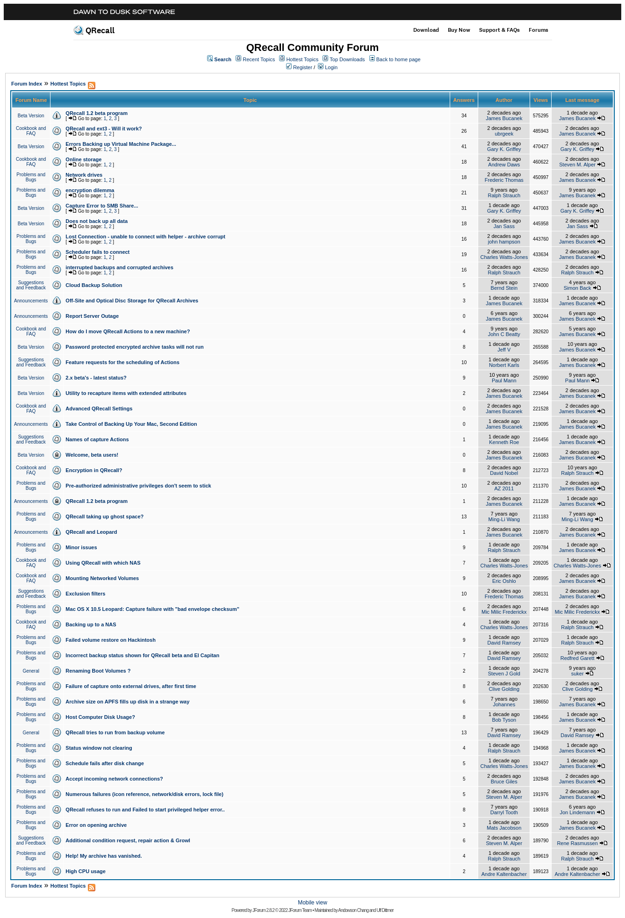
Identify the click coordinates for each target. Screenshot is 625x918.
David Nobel (504, 473)
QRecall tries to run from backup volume (115, 732)
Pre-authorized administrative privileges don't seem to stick (138, 485)
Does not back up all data (96, 221)
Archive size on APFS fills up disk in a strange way (127, 701)
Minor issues (81, 547)
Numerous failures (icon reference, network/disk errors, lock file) (144, 794)
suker (577, 673)
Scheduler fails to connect (97, 252)
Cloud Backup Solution (93, 285)
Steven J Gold (504, 673)
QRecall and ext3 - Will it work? (103, 128)
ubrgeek (504, 133)
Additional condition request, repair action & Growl (127, 840)
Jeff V (503, 349)
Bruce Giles (504, 781)
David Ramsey (504, 642)
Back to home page (398, 59)
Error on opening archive (96, 825)
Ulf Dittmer (384, 910)
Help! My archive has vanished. (103, 856)
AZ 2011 (504, 488)
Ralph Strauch (504, 195)
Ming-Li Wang (504, 519)
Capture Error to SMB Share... (101, 205)
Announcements (31, 300)
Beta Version (31, 115)
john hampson (504, 241)
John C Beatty (504, 334)
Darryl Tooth (504, 812)
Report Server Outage (92, 316)
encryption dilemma (89, 190)
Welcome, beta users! (91, 455)
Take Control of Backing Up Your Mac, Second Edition (131, 424)
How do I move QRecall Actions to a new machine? (127, 331)
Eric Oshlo (504, 581)
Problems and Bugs (30, 177)
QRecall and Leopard (91, 532)
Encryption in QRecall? (93, 470)
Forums (538, 30)
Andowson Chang (353, 910)
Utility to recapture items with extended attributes (126, 393)
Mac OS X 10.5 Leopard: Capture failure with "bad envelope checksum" (152, 609)
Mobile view (312, 902)
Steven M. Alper (577, 164)
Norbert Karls (504, 365)
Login (331, 67)
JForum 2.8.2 (263, 910)
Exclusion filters (85, 593)
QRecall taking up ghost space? (104, 516)
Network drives (83, 175)
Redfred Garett (577, 658)
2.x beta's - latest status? (95, 377)
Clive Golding (504, 689)
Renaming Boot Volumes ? (97, 671)
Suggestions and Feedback (30, 285)
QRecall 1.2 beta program (96, 113)
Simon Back (577, 288)
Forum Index (26, 83)
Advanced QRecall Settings (98, 408)
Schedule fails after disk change (104, 763)
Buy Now (459, 30)
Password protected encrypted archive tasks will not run (134, 347)
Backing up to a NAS (90, 624)
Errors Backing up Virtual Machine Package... (120, 144)
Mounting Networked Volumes (102, 578)
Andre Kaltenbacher (504, 874)
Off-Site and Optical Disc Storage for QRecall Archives (131, 300)
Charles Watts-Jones (504, 257)
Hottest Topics (302, 59)
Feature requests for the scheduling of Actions (122, 362)
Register (302, 67)
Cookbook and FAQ (31, 131)
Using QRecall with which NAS (102, 563)
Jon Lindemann (577, 812)
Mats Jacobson (504, 828)
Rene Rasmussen (577, 843)
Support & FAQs (499, 30)
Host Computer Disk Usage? (100, 717)
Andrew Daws (504, 164)
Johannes (504, 704)
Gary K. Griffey (504, 149)
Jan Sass (504, 226)
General (30, 671)
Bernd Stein (504, 288)
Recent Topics (259, 59)
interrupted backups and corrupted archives (119, 267)
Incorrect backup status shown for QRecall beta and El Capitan (142, 655)
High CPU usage (85, 871)
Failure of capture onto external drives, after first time (130, 686)
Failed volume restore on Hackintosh (110, 640)
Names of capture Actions (97, 439)
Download (426, 30)
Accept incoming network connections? (114, 779)
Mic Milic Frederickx (504, 612)
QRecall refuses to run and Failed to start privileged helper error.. (144, 809)
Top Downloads (347, 59)
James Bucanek (504, 118)
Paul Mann (504, 380)
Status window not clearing (98, 748)
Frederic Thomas (504, 180)
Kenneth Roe (504, 442)
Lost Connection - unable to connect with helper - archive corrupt (145, 236)
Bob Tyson (504, 720)
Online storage (83, 159)
